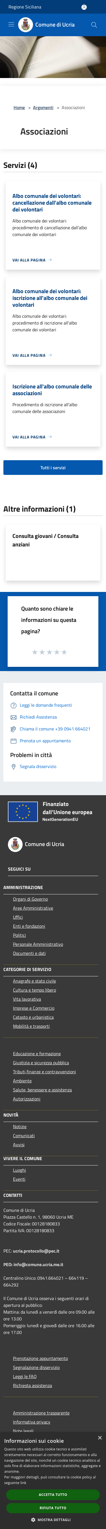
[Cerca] (94, 24)
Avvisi (19, 1144)
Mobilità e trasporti (31, 1026)
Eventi (19, 1179)
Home (19, 107)
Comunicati (24, 1135)
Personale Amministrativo (38, 944)
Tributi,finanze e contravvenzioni (44, 1071)
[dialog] (53, 1480)
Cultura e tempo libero (34, 990)
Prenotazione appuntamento (40, 1358)
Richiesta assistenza (32, 1385)
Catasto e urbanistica (33, 1017)
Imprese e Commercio (33, 1008)
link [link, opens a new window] (23, 1482)
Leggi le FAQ (25, 1376)
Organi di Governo (30, 899)
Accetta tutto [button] (53, 1494)
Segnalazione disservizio (36, 1367)
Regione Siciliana (24, 6)
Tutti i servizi (53, 467)
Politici (19, 935)
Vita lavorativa (27, 999)
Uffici (18, 917)
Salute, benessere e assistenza (42, 1089)
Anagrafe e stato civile (34, 980)
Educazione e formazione (37, 1053)
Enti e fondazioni (29, 926)
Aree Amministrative (33, 908)
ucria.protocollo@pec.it (36, 1250)
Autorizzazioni (26, 1098)
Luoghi (19, 1170)
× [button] (100, 1438)
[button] (53, 1519)
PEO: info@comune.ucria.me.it (33, 1264)
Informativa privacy (31, 1421)
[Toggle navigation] (11, 24)
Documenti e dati (29, 953)
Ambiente (22, 1080)
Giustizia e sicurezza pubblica (41, 1062)
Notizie (20, 1126)
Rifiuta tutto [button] (53, 1508)
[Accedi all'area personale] (84, 7)
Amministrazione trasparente (41, 1412)
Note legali (23, 1431)
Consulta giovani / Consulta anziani (45, 540)
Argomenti (43, 107)
